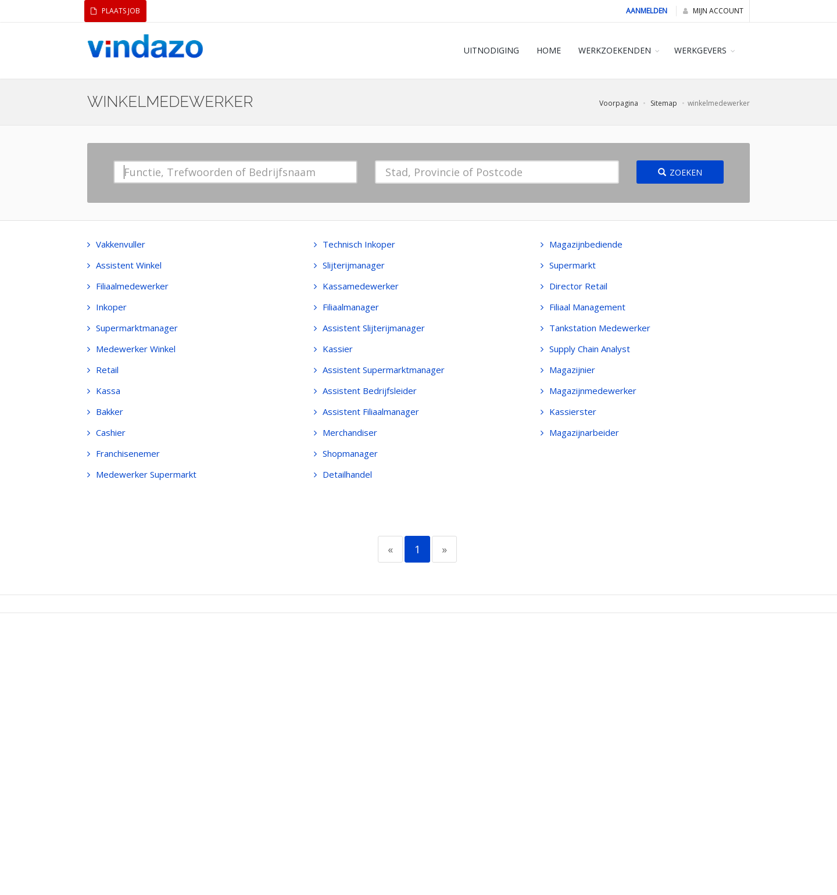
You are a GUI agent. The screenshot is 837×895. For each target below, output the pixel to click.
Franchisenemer (123, 453)
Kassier (333, 349)
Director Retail (574, 286)
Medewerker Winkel (131, 349)
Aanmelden (646, 11)
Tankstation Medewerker (595, 328)
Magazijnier (568, 369)
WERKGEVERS (700, 50)
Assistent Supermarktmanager (379, 369)
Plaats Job (115, 11)
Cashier (106, 432)
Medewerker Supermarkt (141, 474)
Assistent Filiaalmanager (366, 411)
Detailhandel (343, 474)
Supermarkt (568, 265)
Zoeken (680, 172)
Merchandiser (345, 432)
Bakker (105, 411)
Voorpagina (618, 103)
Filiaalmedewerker (128, 286)
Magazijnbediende (582, 244)
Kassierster (568, 411)
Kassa (103, 390)
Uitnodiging (491, 50)
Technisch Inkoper (354, 244)
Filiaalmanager (346, 307)
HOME (548, 50)
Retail (103, 369)
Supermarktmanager (132, 328)
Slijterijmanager (349, 265)
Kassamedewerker (356, 286)
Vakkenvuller (116, 244)
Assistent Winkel (124, 265)
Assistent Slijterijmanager (369, 328)
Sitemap (663, 103)
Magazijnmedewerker (588, 390)
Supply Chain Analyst (585, 349)
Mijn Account (713, 11)
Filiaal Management (583, 307)
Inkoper (107, 307)
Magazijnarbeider (580, 432)
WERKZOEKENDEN (614, 50)
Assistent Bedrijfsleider (365, 390)
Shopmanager (346, 453)
